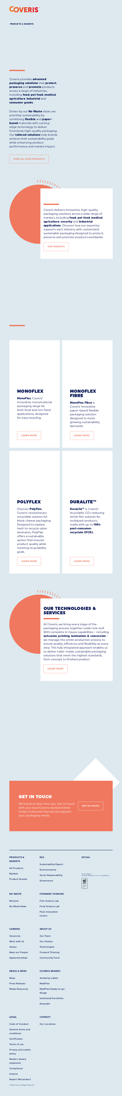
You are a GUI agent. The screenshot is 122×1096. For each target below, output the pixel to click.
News (12, 978)
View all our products (29, 159)
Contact (45, 1017)
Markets (13, 873)
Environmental (48, 869)
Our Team (45, 936)
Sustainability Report (51, 864)
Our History (46, 941)
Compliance (16, 1068)
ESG (42, 857)
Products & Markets (22, 24)
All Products (16, 868)
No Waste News (17, 906)
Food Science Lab (50, 906)
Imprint (13, 1074)
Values (12, 947)
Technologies (47, 947)
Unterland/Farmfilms (52, 998)
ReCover (14, 901)
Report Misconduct (20, 1079)
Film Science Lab (49, 901)
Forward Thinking (52, 894)
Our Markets (56, 246)
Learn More (29, 435)
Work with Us (16, 941)
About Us (45, 929)
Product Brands (18, 879)
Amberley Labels (49, 978)
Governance (46, 880)
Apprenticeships (18, 958)
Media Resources (18, 989)
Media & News (18, 971)
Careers (14, 929)
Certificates (15, 1039)
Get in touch (90, 806)
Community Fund (49, 958)
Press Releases (17, 983)
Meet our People (18, 952)
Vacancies (14, 936)
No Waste (15, 894)
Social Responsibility (51, 875)
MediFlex (45, 983)
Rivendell (45, 1003)
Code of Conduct (19, 1024)
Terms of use (16, 1044)
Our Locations (48, 1024)
